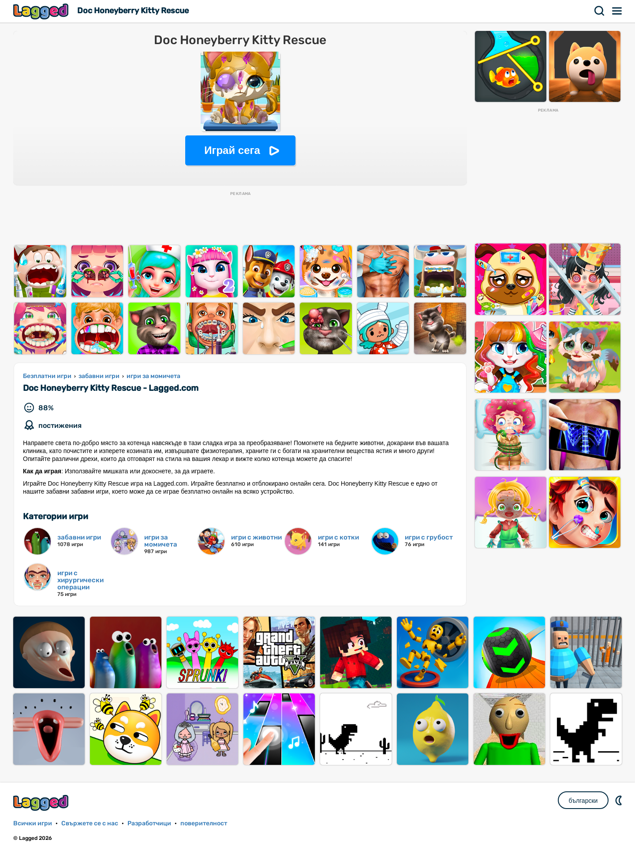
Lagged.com (42, 802)
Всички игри (32, 823)
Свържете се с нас (89, 823)
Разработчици (149, 823)
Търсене (600, 11)
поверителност (203, 823)
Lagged (42, 11)
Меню (617, 11)
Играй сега (232, 150)
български (583, 800)
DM (619, 800)
